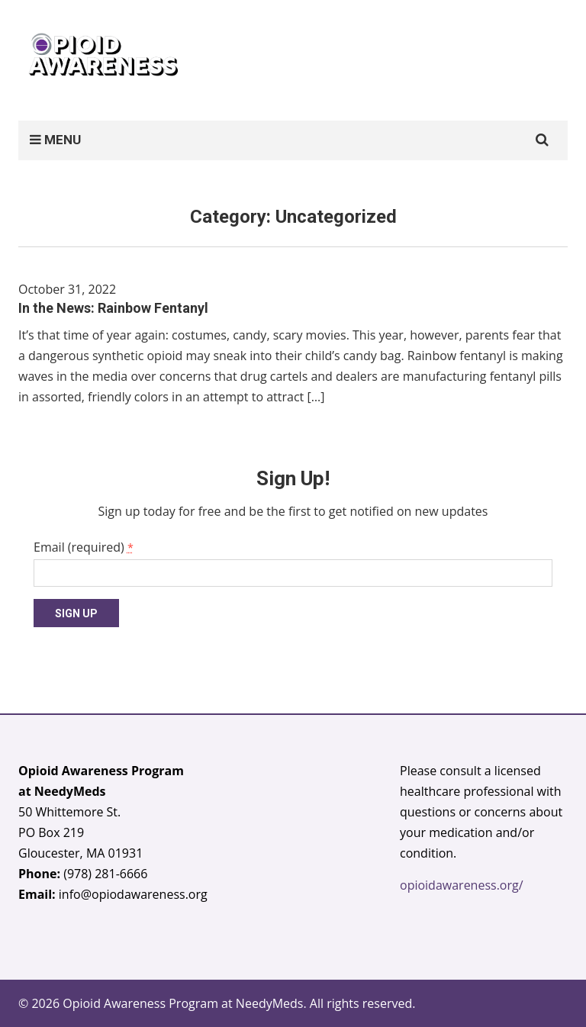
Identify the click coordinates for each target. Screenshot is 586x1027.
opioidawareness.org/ (461, 885)
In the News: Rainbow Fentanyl (113, 308)
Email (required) (84, 547)
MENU (55, 139)
